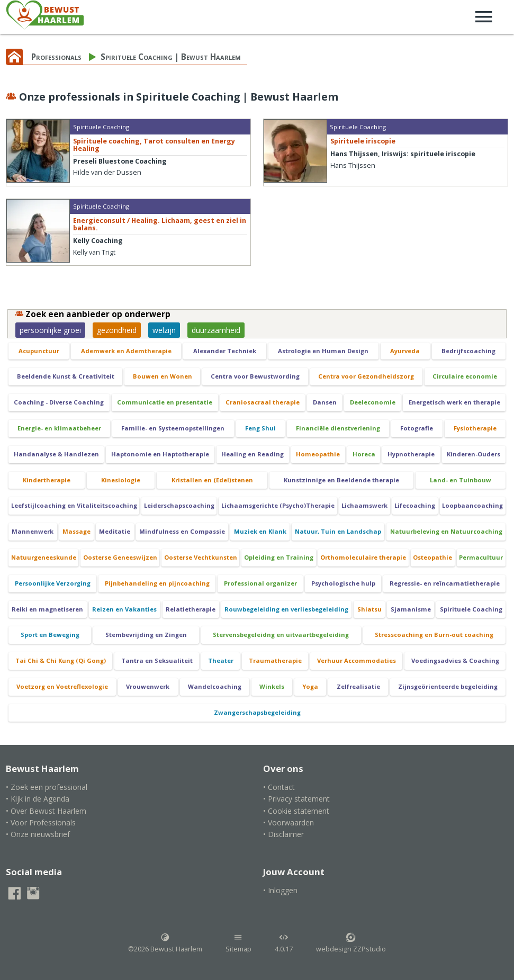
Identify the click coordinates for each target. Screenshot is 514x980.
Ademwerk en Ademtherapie (126, 351)
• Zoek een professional (46, 787)
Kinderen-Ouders (473, 454)
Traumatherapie (275, 660)
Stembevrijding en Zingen (146, 635)
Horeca (364, 454)
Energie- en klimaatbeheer (59, 428)
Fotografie (416, 428)
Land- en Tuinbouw (460, 480)
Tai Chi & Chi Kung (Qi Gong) (60, 660)
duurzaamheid (216, 330)
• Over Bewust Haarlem (46, 811)
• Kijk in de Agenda (37, 799)
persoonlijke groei (50, 330)
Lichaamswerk (364, 505)
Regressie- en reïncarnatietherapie (445, 583)
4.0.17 (284, 943)
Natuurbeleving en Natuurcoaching (446, 531)
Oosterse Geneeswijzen (120, 557)
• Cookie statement (296, 811)
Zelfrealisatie (358, 686)
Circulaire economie (464, 376)
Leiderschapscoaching (179, 505)
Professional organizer (260, 583)
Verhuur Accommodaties (356, 660)
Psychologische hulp (343, 583)
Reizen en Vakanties (124, 609)
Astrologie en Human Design (323, 351)
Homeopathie (318, 454)
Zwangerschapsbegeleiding (257, 712)
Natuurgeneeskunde (43, 557)
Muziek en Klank (260, 531)
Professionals (56, 56)
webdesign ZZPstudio (351, 943)
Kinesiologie (120, 480)
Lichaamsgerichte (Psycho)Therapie (278, 505)
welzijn (164, 330)
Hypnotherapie (411, 454)
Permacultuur (481, 557)
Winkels (271, 686)
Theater (220, 660)
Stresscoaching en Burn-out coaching (434, 635)
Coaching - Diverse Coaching (59, 402)
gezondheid (117, 330)
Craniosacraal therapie (263, 402)
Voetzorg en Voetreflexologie (62, 686)
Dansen (325, 402)
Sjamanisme (411, 609)
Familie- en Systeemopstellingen (172, 428)
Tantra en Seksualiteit (157, 660)
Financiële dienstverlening (338, 428)
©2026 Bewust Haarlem (165, 943)
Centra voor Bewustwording (255, 376)
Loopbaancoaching (472, 505)
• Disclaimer (283, 834)
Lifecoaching (414, 505)
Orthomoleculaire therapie (363, 557)
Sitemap (238, 943)
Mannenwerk (32, 531)
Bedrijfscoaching (468, 351)
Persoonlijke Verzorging (53, 583)
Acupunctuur (39, 351)
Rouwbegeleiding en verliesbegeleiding (286, 609)
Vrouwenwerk (147, 686)
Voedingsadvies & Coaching (455, 660)
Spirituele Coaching (471, 609)
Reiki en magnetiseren (47, 609)
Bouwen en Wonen (162, 376)
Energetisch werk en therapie (454, 402)
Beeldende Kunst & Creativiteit (65, 376)
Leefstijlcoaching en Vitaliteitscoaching (74, 505)
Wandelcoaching (214, 686)
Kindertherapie (46, 480)
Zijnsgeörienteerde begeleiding (448, 686)
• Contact (279, 787)
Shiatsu (369, 609)
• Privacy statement (296, 799)
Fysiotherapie (475, 428)
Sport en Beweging (50, 635)
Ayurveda (405, 351)
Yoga (310, 686)
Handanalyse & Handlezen (56, 454)
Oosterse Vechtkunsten (200, 557)
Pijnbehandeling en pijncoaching (157, 583)
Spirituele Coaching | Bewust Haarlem (171, 56)
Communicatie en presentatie (164, 402)
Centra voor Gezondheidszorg (366, 376)
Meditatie (114, 531)
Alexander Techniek (224, 351)
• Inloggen (280, 890)
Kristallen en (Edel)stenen (212, 480)
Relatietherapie (190, 609)
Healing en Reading (252, 454)
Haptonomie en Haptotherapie (160, 454)
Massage (76, 531)
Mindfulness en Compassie (182, 531)
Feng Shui (260, 428)
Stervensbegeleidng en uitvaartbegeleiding (281, 635)
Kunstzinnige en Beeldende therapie (341, 480)
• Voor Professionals (41, 822)
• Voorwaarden (288, 822)
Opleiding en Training (278, 557)
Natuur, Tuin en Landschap (338, 531)
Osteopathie (432, 557)
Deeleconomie (372, 402)
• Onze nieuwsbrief (38, 834)
